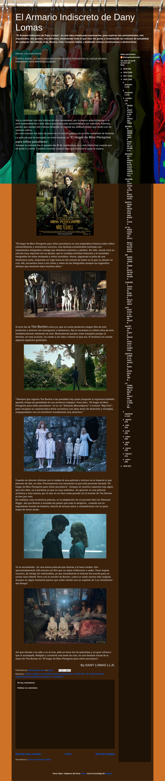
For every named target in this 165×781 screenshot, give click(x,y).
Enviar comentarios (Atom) (39, 760)
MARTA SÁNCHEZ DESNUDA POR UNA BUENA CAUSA (128, 213)
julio (127, 425)
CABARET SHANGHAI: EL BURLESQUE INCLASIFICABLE (129, 293)
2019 (125, 69)
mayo (127, 437)
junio (127, 431)
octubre (128, 98)
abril (127, 442)
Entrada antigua (105, 754)
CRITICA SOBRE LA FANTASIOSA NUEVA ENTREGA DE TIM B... (129, 367)
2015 (125, 466)
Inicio (68, 754)
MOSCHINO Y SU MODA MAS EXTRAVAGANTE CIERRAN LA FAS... (129, 165)
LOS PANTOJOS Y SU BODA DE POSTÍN (128, 315)
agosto (128, 419)
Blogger (108, 773)
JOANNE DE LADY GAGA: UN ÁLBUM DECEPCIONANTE (129, 189)
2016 (125, 79)
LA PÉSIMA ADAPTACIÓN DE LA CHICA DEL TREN (129, 113)
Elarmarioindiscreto (131, 57)
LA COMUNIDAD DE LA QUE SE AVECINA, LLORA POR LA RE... (129, 395)
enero (127, 459)
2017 (125, 76)
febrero (128, 454)
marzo (128, 448)
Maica (83, 773)
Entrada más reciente (28, 754)
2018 (125, 72)
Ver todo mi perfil (128, 61)
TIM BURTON (57, 677)
